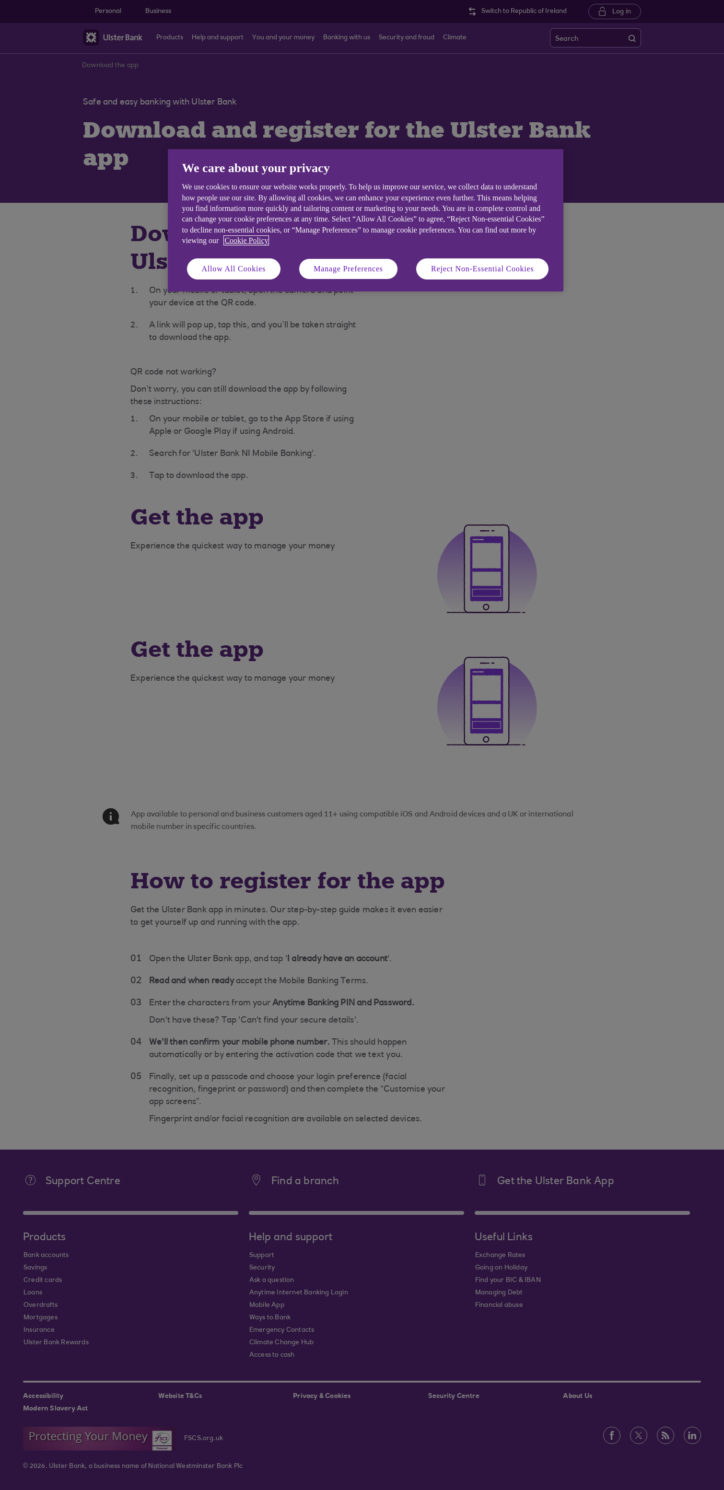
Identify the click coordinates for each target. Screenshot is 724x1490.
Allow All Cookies (234, 269)
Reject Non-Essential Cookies (482, 269)
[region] (365, 220)
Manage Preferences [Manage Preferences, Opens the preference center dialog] (348, 269)
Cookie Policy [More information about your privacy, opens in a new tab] (246, 240)
